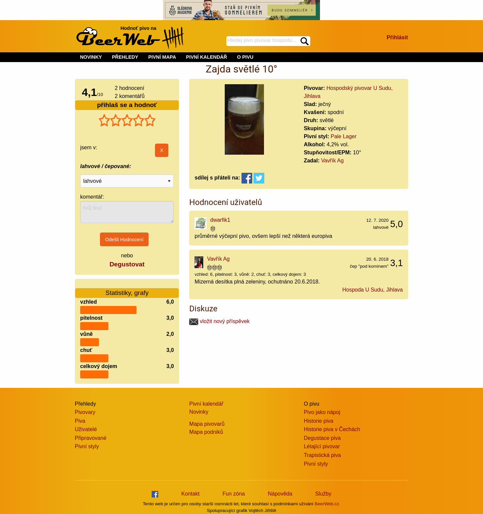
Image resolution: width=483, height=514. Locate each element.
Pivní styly (87, 446)
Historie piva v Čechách (332, 429)
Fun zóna (233, 494)
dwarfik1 (220, 220)
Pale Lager (344, 136)
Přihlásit (397, 37)
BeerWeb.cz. (327, 503)
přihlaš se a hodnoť (127, 104)
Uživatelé (86, 429)
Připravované (90, 438)
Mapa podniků (206, 432)
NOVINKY (91, 57)
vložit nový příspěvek (219, 321)
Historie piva (318, 421)
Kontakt (190, 494)
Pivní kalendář (206, 404)
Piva (80, 421)
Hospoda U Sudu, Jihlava (372, 290)
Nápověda (280, 494)
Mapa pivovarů (206, 424)
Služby (323, 494)
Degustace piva (322, 438)
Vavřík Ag (332, 160)
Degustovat (126, 264)
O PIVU (245, 57)
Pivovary (85, 412)
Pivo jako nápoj (322, 412)
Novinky (198, 412)
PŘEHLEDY (125, 57)
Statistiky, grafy (127, 288)
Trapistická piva (322, 455)
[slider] (127, 120)
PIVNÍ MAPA (162, 57)
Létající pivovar (322, 446)
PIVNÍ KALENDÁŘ (206, 57)
